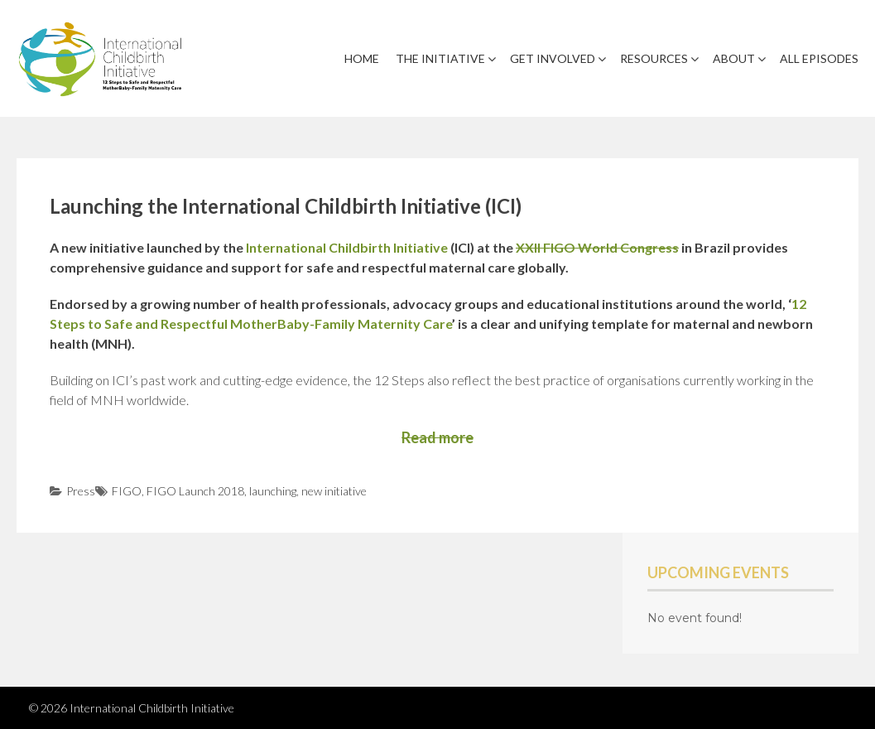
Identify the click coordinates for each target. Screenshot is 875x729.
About (734, 58)
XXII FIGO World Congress (597, 247)
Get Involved (552, 58)
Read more (437, 437)
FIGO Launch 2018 (195, 491)
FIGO (127, 491)
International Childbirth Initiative (347, 247)
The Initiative (440, 58)
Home (361, 58)
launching (272, 491)
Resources (654, 58)
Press (80, 491)
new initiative (334, 491)
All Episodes (819, 58)
